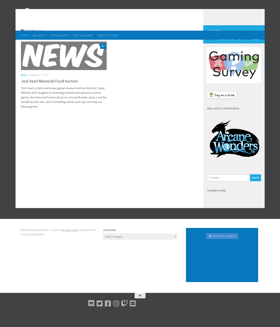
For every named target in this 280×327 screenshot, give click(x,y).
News (24, 89)
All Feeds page (69, 244)
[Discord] (214, 51)
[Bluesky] (222, 51)
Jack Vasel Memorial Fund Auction (49, 95)
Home (24, 35)
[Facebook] (230, 51)
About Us (38, 35)
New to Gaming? (83, 35)
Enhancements (60, 35)
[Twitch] (247, 51)
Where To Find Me (108, 35)
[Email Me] (255, 51)
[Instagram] (239, 51)
